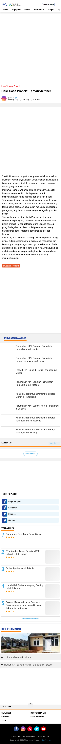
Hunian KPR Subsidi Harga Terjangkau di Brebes (28, 664)
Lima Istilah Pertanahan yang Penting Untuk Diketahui (24, 587)
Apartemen (39, 10)
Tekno (4, 720)
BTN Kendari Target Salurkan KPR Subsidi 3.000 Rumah (23, 553)
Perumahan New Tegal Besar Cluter (23, 534)
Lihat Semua (30, 454)
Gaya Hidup (6, 713)
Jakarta (49, 737)
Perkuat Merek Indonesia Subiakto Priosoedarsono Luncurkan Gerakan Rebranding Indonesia (24, 605)
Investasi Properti (13, 86)
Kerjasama (41, 737)
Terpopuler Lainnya (30, 619)
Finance (12, 514)
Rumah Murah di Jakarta (19, 657)
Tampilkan (54, 443)
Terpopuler (16, 10)
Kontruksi (6, 716)
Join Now (12, 737)
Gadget (50, 10)
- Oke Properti (45, 740)
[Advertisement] (30, 43)
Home (5, 10)
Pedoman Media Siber (26, 737)
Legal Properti (14, 501)
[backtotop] (30, 705)
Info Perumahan (38, 713)
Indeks (27, 10)
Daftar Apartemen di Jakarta (20, 568)
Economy (12, 508)
